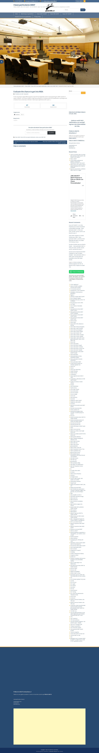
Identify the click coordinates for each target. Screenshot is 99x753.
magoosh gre (73, 483)
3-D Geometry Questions (76, 289)
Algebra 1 (72, 295)
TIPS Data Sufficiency (75, 620)
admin (27, 94)
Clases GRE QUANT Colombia (77, 346)
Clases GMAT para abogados (76, 330)
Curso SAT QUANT (74, 392)
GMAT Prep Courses (75, 444)
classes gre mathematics (76, 369)
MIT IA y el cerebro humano (76, 521)
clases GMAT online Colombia (77, 328)
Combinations (73, 374)
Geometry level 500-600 (75, 423)
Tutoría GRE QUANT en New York (77, 633)
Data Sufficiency (74, 397)
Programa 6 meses (74, 555)
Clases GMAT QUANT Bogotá (77, 331)
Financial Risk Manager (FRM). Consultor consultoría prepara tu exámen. (77, 413)
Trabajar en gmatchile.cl (75, 626)
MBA (72, 493)
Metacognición (74, 510)
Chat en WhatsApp (77, 271)
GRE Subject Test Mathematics (77, 464)
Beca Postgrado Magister (76, 298)
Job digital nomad (74, 476)
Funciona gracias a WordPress (42, 751)
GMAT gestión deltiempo (76, 436)
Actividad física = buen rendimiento (78, 290)
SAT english (73, 584)
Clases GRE (73, 342)
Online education (74, 538)
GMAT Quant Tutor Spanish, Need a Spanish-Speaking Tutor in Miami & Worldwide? (78, 166)
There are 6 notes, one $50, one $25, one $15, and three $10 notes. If (77, 231)
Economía (73, 403)
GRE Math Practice (74, 458)
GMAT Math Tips (74, 442)
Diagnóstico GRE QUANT (76, 402)
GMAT (72, 427)
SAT (71, 577)
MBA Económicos (74, 499)
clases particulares (74, 354)
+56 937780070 (18, 1)
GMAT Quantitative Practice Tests (77, 449)
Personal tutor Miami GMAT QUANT (78, 545)
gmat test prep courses (75, 452)
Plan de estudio (74, 548)
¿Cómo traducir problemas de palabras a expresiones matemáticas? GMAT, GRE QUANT (78, 162)
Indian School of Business (76, 473)
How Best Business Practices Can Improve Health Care (26, 142)
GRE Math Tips (74, 459)
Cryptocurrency (74, 387)
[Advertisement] (49, 726)
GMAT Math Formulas (75, 441)
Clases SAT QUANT (67, 14)
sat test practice (74, 590)
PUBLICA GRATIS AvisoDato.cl (22, 692)
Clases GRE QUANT (54, 14)
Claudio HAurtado (74, 371)
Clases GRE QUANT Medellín (76, 350)
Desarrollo (73, 398)
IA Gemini (72, 472)
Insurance (73, 475)
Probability (73, 552)
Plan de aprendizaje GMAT (76, 547)
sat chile (72, 580)
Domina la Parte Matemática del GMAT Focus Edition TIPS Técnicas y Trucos (77, 240)
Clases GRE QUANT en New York (77, 348)
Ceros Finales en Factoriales (76, 305)
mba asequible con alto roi (76, 494)
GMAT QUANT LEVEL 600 (76, 447)
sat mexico (73, 587)
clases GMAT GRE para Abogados (77, 326)
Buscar (70, 91)
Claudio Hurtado (74, 372)
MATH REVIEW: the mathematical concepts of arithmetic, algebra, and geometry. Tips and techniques (78, 490)
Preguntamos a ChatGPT (76, 550)
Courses (72, 384)
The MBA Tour (74, 611)
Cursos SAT (73, 395)
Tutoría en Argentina (75, 632)
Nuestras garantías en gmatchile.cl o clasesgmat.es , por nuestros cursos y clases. (78, 534)
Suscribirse (51, 132)
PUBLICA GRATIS (72, 138)
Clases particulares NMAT (76, 362)
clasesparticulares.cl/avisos (74, 143)
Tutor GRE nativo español (76, 627)
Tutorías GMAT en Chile (75, 635)
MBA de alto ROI (74, 498)
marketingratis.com (73, 145)
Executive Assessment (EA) (76, 408)
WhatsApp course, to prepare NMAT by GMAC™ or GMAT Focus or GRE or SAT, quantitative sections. (78, 640)
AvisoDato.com (72, 148)
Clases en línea (74, 320)
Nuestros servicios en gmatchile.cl (23, 16)
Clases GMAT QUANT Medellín (77, 336)
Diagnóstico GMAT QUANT (76, 400)
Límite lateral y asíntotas (76, 481)
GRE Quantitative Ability (75, 462)
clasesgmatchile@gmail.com (31, 1)
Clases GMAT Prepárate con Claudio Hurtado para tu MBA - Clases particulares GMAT (76, 237)
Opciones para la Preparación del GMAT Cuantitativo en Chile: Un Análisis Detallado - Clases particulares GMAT (77, 253)
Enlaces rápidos (79, 1)
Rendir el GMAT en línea (75, 573)
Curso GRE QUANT (74, 391)
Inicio (16, 14)
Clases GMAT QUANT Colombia (77, 334)
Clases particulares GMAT (24, 5)
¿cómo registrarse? (74, 284)
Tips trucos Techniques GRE (76, 624)
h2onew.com (71, 146)
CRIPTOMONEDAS (74, 386)
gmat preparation (74, 446)
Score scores (73, 596)
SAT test (72, 588)
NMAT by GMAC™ (74, 530)
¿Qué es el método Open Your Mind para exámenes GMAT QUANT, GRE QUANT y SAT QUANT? (78, 156)
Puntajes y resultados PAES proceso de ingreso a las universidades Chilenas (78, 560)
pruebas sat (73, 556)
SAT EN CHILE (73, 582)
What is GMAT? (74, 158)
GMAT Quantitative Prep (76, 450)
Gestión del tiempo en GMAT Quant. (78, 426)
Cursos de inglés (74, 394)
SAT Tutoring (73, 591)
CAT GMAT (73, 304)
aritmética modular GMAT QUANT (78, 296)
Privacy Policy (37, 16)
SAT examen (73, 585)
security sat (73, 598)
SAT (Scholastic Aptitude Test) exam (78, 579)
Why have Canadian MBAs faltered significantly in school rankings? (54, 142)
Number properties (74, 536)
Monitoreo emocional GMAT (76, 529)
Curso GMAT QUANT (75, 389)
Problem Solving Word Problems (77, 553)
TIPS (71, 616)
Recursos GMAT (74, 568)
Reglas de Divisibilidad (75, 571)
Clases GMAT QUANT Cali (76, 333)
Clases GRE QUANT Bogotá (76, 345)
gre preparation (74, 461)
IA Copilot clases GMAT (75, 470)
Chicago (72, 307)
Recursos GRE (73, 570)
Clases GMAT (73, 322)
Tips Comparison (74, 618)
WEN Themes (60, 751)
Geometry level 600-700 (75, 424)
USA (71, 636)
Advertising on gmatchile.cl (50, 1)
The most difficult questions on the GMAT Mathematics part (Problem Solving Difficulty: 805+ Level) (78, 614)
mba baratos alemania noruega (77, 496)
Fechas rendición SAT (75, 409)
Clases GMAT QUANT (42, 14)
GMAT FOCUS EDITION (75, 429)
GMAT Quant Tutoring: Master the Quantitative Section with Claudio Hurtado (76, 258)
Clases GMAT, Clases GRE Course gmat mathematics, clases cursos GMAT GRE (41, 86)
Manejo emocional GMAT (76, 487)
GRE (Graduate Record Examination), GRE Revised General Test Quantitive (78, 455)
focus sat (72, 415)
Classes (72, 368)
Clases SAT (73, 366)
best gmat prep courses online (77, 302)
